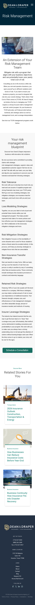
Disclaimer (23, 596)
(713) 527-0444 (17, 540)
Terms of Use (5, 596)
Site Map (30, 596)
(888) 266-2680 (17, 542)
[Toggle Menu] (32, 5)
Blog (17, 574)
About (17, 569)
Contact (17, 571)
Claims (17, 566)
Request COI (17, 576)
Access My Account (17, 579)
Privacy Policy (14, 596)
